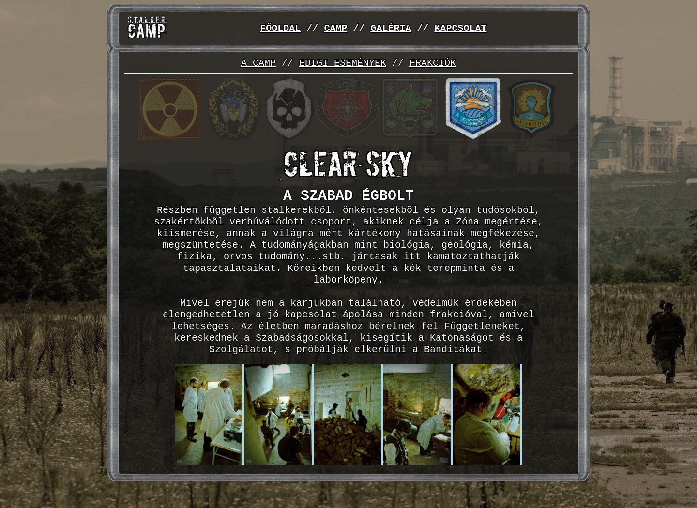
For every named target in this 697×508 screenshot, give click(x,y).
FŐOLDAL (280, 28)
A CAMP (258, 63)
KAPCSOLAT (460, 28)
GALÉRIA (390, 28)
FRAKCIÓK (432, 63)
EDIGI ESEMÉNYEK (342, 63)
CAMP (335, 28)
